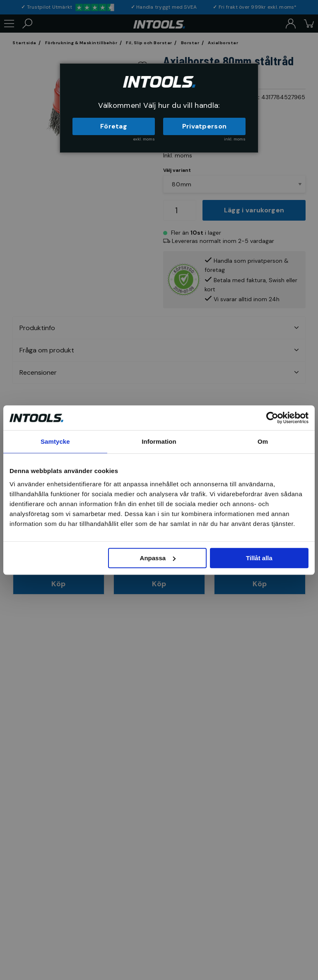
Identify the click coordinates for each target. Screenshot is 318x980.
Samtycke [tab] (55, 441)
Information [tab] (159, 441)
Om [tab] (263, 441)
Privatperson (204, 126)
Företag (113, 126)
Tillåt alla (259, 557)
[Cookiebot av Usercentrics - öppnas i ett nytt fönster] (272, 418)
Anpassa (158, 557)
